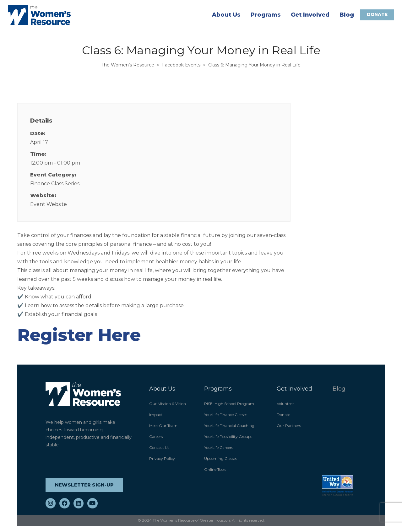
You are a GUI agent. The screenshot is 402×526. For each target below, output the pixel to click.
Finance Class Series (54, 184)
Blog (346, 15)
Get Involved (310, 15)
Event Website (48, 204)
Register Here (79, 335)
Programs (265, 15)
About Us (226, 15)
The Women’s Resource (127, 65)
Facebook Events (181, 65)
